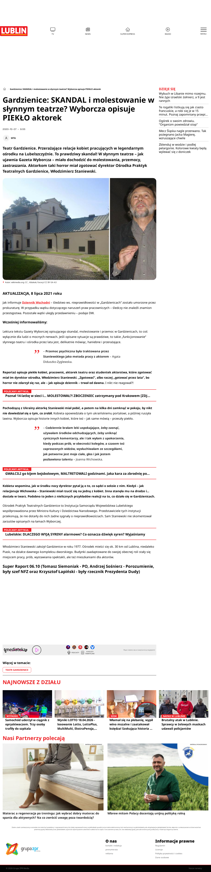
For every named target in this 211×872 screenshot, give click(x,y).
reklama (109, 853)
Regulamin (160, 845)
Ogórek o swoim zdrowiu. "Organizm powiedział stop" (178, 122)
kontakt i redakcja (114, 845)
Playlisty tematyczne (87, 653)
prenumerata (112, 849)
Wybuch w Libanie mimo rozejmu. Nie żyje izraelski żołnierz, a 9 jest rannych (182, 97)
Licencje (159, 849)
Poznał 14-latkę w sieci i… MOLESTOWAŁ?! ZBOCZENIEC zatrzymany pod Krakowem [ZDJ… (77, 395)
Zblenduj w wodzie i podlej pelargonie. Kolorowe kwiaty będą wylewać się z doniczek (182, 148)
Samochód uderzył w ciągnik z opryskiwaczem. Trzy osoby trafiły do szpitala (27, 724)
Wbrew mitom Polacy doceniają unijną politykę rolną (146, 813)
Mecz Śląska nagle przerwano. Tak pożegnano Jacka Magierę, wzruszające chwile (182, 134)
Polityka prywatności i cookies (168, 853)
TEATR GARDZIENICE (16, 669)
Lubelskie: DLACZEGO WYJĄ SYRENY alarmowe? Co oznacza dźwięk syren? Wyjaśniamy (75, 534)
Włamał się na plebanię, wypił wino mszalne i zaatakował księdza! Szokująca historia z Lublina (131, 724)
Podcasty (73, 653)
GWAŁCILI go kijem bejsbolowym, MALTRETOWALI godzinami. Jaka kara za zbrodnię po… (77, 473)
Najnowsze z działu (32, 682)
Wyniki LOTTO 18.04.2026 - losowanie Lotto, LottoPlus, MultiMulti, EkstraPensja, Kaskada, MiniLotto (77, 724)
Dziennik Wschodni (36, 302)
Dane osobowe (162, 857)
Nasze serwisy (197, 868)
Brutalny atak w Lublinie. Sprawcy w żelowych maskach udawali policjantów (184, 724)
